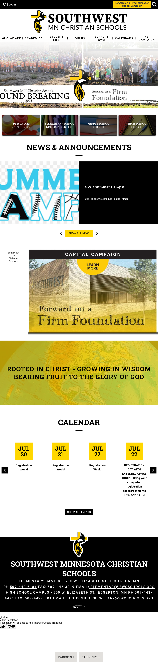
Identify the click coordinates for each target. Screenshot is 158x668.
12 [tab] (79, 105)
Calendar (79, 422)
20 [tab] (122, 105)
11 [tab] (73, 105)
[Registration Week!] (23, 457)
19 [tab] (117, 105)
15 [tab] (95, 105)
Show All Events (79, 512)
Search (154, 5)
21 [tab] (128, 105)
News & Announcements (79, 147)
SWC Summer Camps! (104, 187)
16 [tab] (100, 105)
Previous (60, 233)
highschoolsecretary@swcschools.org (110, 598)
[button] (11, 38)
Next (97, 233)
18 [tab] (111, 105)
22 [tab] (133, 105)
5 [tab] (40, 105)
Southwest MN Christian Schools (13, 257)
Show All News (79, 233)
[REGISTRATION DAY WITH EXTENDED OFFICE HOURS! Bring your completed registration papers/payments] (134, 470)
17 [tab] (106, 105)
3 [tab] (29, 105)
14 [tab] (89, 105)
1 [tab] (18, 105)
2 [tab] (24, 105)
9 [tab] (62, 105)
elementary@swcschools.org (122, 587)
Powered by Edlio (79, 606)
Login (9, 4)
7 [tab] (51, 105)
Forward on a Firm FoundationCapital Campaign (132, 4)
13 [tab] (84, 105)
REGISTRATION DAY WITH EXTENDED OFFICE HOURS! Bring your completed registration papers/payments (134, 478)
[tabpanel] (79, 67)
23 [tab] (139, 105)
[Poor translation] (11, 626)
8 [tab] (57, 105)
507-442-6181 (23, 587)
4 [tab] (35, 105)
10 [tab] (68, 105)
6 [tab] (46, 105)
